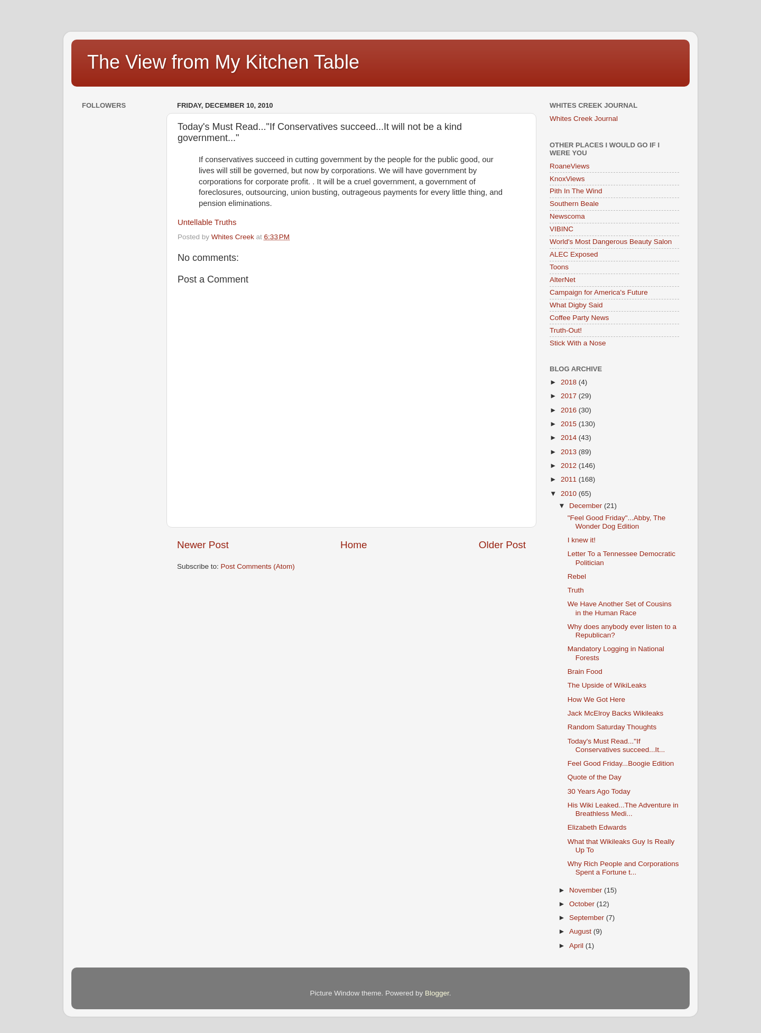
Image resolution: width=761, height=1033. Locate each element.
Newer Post (203, 544)
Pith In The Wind (576, 191)
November (586, 890)
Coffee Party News (579, 318)
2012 (570, 465)
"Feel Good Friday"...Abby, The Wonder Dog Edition (616, 522)
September (587, 918)
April (577, 946)
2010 (570, 493)
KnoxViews (567, 179)
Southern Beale (574, 204)
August (581, 931)
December (586, 506)
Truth (576, 590)
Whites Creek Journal (584, 119)
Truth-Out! (566, 330)
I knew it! (582, 540)
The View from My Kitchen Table (223, 62)
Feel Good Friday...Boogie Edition (621, 763)
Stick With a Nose (578, 343)
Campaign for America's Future (599, 292)
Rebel (577, 576)
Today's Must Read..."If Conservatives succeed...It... (616, 745)
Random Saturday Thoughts (612, 727)
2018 (570, 382)
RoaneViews (570, 166)
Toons (559, 267)
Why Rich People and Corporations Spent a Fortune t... (623, 868)
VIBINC (561, 229)
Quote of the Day (594, 777)
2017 (570, 396)
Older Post (502, 544)
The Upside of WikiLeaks (607, 685)
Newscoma (567, 216)
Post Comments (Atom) (258, 566)
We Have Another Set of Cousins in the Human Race (620, 608)
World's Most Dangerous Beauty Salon (611, 242)
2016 (570, 410)
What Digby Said (576, 305)
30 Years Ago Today (599, 791)
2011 (570, 479)
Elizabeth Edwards (597, 827)
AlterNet (563, 280)
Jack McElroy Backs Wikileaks (616, 713)
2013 (570, 452)
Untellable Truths (207, 222)
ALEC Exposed (574, 254)
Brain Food (585, 671)
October (583, 904)
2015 (570, 424)
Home (353, 544)
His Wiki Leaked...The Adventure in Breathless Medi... (623, 809)
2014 (570, 438)
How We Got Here (596, 699)
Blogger (437, 993)
